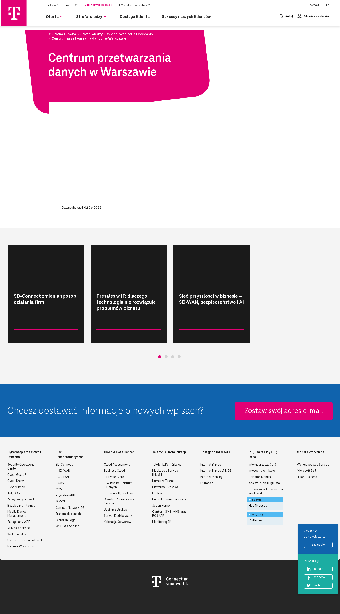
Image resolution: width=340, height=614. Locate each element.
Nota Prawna (201, 601)
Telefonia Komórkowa (166, 443)
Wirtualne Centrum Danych (119, 463)
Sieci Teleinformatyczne (69, 433)
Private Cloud (115, 455)
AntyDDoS (14, 471)
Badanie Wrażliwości (21, 524)
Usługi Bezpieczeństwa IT (24, 518)
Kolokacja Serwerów (117, 500)
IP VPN (60, 479)
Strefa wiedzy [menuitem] (89, 17)
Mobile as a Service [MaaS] (165, 451)
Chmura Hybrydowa (119, 471)
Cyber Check (16, 465)
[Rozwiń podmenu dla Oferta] (61, 18)
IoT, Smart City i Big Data (263, 433)
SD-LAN (63, 455)
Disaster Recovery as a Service (119, 479)
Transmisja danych (68, 492)
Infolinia (157, 471)
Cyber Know (15, 459)
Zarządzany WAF (18, 500)
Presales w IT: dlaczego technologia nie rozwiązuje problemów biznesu (126, 302)
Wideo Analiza (16, 512)
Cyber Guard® (16, 453)
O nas (168, 601)
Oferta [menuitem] (52, 17)
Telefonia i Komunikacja (169, 430)
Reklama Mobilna (260, 455)
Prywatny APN (65, 473)
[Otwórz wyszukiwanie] (286, 17)
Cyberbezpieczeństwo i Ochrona (24, 433)
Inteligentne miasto (262, 449)
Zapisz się (318, 545)
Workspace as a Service (313, 443)
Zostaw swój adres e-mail (284, 389)
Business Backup (115, 487)
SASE (61, 461)
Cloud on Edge (65, 498)
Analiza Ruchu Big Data (264, 461)
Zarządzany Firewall (20, 477)
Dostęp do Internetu (215, 430)
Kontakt (314, 5)
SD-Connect (64, 443)
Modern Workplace (310, 430)
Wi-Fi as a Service (67, 504)
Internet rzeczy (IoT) (262, 443)
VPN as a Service (18, 506)
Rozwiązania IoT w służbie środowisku (266, 469)
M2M (59, 467)
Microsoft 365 (306, 449)
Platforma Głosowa (165, 465)
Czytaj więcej (64, 336)
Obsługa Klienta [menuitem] (135, 17)
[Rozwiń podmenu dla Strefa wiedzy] (105, 18)
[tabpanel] (46, 294)
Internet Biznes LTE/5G (216, 449)
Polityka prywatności (229, 601)
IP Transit (206, 461)
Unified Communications (169, 477)
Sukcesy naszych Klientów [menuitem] (186, 17)
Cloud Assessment (117, 443)
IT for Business (307, 455)
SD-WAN (64, 449)
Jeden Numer (161, 484)
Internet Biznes (210, 443)
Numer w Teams (163, 459)
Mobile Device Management (17, 492)
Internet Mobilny (211, 455)
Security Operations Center (20, 444)
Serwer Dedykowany (118, 494)
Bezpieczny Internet (21, 484)
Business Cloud (114, 449)
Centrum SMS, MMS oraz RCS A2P (169, 492)
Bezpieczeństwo (259, 601)
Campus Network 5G (70, 486)
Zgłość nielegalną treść (314, 601)
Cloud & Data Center (119, 430)
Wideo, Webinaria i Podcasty (25, 336)
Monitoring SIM (162, 500)
